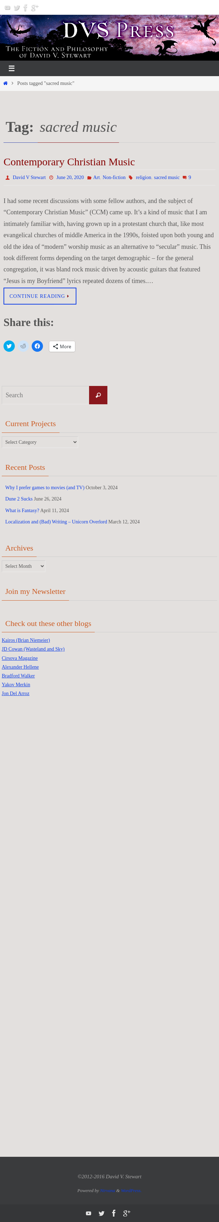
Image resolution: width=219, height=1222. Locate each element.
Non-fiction (113, 177)
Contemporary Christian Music (69, 161)
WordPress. (131, 1190)
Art (96, 177)
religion (143, 177)
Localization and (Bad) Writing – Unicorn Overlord (56, 521)
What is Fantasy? (22, 510)
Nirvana (107, 1190)
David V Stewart (29, 177)
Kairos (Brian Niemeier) (26, 640)
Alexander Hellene (20, 667)
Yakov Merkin (16, 684)
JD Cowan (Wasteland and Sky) (33, 649)
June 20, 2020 (70, 177)
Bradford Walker (18, 675)
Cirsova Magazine (20, 658)
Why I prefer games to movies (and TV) (45, 487)
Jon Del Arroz (16, 693)
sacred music (167, 177)
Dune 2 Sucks (19, 499)
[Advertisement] (30, 814)
